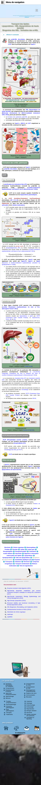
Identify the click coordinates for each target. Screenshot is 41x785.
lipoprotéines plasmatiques (28, 194)
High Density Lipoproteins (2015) (16, 600)
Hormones (27, 561)
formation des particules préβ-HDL (17, 117)
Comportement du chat (30, 687)
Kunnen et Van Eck (28, 430)
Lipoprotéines (28, 555)
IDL (11, 319)
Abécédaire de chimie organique (16, 612)
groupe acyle (19, 246)
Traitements (9, 714)
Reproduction (30, 709)
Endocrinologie (30, 705)
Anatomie (29, 701)
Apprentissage (10, 696)
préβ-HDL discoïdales (18, 39)
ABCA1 (23, 123)
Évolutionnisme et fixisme (10, 690)
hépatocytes (5, 203)
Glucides (15, 549)
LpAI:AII (11, 530)
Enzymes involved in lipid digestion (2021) (19, 588)
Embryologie (30, 707)
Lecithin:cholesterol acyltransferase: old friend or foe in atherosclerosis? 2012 (21, 188)
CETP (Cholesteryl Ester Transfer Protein (23, 316)
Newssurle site (36, 10)
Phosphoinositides (21, 551)
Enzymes (37, 559)
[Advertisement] (21, 630)
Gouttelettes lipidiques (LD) (23, 559)
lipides (35, 508)
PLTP (10, 454)
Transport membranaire (22, 563)
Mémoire (8, 698)
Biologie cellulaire (31, 710)
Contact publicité (16, 666)
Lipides (22, 549)
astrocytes (5, 205)
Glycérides (18, 553)
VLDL (7, 319)
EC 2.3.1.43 (14, 200)
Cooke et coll (28, 295)
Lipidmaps (10, 614)
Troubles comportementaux (11, 702)
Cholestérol (32, 551)
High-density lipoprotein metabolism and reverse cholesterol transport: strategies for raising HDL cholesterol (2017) (23, 592)
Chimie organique (18, 547)
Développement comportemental (30, 690)
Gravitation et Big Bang (30, 718)
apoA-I (33, 44)
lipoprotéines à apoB (26, 316)
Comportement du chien (30, 684)
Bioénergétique (31, 547)
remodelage (25, 389)
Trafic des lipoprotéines (23, 557)
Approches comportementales (11, 693)
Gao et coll (29, 497)
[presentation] (28, 246)
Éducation (29, 697)
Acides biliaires (8, 553)
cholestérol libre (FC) (21, 378)
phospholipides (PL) (19, 443)
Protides (7, 549)
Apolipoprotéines (7, 557)
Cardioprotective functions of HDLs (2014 (18, 609)
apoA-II (7, 464)
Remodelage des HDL (10, 541)
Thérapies (9, 712)
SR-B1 (34, 398)
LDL (14, 319)
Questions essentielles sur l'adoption (9, 685)
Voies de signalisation (26, 565)
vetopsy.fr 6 (20, 733)
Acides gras (31, 549)
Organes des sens (31, 693)
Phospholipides (8, 551)
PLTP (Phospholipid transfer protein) (15, 439)
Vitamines (18, 561)
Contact (37, 575)
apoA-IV (24, 261)
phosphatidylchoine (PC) (13, 248)
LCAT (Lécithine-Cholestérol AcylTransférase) (24, 198)
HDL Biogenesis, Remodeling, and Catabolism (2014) (22, 607)
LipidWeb (9, 617)
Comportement (10, 688)
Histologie (29, 703)
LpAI (11, 533)
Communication (30, 695)
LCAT (9, 44)
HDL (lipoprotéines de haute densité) (21, 468)
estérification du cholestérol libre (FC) (15, 184)
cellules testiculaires (18, 205)
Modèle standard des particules (31, 715)
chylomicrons (36, 317)
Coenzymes (8, 561)
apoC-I (31, 261)
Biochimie (7, 547)
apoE (38, 261)
